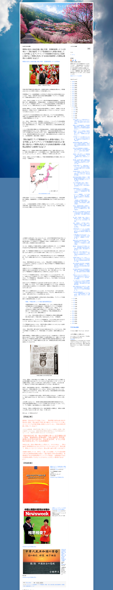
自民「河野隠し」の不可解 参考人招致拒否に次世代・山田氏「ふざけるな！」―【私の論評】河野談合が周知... (81, 225)
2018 (73, 97)
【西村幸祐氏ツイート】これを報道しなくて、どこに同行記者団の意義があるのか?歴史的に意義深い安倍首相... (81, 230)
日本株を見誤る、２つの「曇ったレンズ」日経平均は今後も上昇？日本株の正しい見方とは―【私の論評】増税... (81, 173)
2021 (73, 91)
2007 (73, 323)
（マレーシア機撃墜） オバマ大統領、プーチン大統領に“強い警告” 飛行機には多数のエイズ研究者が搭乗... (81, 196)
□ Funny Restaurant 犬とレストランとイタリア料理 (50, 6)
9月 (74, 113)
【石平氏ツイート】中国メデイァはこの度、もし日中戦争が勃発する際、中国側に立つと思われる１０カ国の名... (81, 138)
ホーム (73, 54)
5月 (74, 300)
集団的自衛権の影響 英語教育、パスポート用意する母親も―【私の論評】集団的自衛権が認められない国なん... (81, 144)
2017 (73, 99)
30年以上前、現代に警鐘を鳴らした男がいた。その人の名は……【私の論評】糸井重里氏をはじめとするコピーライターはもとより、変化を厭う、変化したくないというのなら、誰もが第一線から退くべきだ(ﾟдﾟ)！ (44, 446)
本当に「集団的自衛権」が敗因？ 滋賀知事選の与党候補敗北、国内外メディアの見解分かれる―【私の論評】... (81, 207)
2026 (73, 81)
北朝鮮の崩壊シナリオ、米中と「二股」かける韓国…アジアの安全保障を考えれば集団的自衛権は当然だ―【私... (81, 259)
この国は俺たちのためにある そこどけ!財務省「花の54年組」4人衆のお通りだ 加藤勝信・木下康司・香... (81, 236)
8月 (74, 115)
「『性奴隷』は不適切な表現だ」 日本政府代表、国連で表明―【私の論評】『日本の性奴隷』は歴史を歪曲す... (81, 202)
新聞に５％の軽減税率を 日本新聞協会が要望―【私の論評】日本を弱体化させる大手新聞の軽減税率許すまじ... (81, 127)
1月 (74, 308)
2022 (73, 89)
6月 (74, 298)
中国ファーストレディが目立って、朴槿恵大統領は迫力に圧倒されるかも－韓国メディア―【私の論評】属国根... (81, 276)
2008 (73, 321)
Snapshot (72, 339)
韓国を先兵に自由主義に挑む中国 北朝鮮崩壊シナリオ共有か (41, 61)
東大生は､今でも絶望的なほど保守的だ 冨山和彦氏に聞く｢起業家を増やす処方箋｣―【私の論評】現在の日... (81, 213)
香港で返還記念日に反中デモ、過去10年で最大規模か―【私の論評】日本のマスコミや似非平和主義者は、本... (81, 288)
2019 (73, 95)
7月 (74, 117)
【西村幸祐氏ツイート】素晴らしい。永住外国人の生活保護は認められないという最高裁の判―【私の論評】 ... (81, 190)
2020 (73, 93)
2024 (73, 85)
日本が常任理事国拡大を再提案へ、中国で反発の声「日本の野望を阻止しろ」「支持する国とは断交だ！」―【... (81, 150)
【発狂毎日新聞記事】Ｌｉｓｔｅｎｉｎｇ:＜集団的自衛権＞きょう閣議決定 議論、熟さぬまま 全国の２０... (81, 294)
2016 (73, 101)
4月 (74, 302)
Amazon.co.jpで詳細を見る (57, 477)
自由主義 (52, 584)
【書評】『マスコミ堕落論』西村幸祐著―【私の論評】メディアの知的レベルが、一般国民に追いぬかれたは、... (81, 132)
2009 (73, 319)
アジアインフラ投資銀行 (32, 584)
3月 (74, 304)
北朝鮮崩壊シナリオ (30, 586)
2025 (73, 83)
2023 (73, 87)
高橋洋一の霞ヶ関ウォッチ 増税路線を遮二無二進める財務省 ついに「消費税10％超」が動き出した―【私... (81, 156)
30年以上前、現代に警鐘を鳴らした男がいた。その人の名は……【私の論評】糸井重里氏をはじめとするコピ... (81, 253)
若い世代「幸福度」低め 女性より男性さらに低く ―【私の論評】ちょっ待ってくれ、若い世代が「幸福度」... (81, 219)
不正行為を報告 (74, 327)
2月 (74, 306)
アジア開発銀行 (41, 584)
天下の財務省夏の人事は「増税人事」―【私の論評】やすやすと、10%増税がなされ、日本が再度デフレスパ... (81, 184)
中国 (24, 586)
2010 (73, 317)
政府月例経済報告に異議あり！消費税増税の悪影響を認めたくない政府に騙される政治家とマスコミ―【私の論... (81, 179)
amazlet (56, 469)
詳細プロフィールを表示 (76, 75)
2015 (73, 104)
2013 (73, 311)
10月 (74, 111)
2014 (73, 106)
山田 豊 (74, 60)
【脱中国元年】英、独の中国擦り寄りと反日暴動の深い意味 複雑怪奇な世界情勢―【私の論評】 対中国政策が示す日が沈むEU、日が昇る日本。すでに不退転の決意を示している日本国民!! (44, 438)
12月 (74, 107)
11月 (74, 109)
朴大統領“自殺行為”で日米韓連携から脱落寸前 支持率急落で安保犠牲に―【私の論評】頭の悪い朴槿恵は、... (81, 271)
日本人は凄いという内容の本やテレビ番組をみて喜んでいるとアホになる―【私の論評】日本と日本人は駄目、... (81, 121)
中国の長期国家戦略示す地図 (44, 193)
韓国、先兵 (47, 584)
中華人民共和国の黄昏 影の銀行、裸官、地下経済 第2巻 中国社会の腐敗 (63, 555)
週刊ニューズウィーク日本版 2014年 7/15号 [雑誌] (59, 508)
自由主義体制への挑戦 (59, 584)
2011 (73, 315)
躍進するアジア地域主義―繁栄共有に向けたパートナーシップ (58, 467)
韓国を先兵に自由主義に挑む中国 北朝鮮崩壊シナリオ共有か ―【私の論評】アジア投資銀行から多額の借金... (81, 242)
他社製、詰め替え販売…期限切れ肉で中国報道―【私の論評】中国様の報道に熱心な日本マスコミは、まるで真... (81, 161)
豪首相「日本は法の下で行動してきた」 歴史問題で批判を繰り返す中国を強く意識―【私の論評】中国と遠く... (81, 248)
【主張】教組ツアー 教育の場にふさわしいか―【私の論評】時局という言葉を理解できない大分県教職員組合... (81, 167)
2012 (73, 313)
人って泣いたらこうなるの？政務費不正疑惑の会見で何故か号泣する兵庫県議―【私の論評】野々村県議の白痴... (81, 282)
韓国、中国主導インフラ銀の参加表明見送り (39, 301)
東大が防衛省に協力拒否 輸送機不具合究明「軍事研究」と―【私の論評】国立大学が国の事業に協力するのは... (81, 265)
